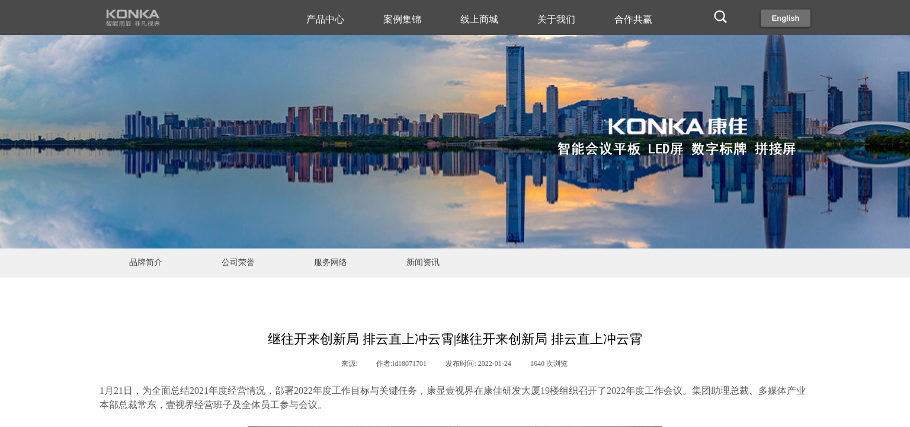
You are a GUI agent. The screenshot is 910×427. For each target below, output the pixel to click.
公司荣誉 (238, 262)
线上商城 (479, 19)
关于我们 (556, 19)
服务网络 (330, 262)
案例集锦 (402, 19)
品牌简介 (145, 262)
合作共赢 (633, 19)
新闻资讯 (423, 262)
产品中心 (325, 19)
